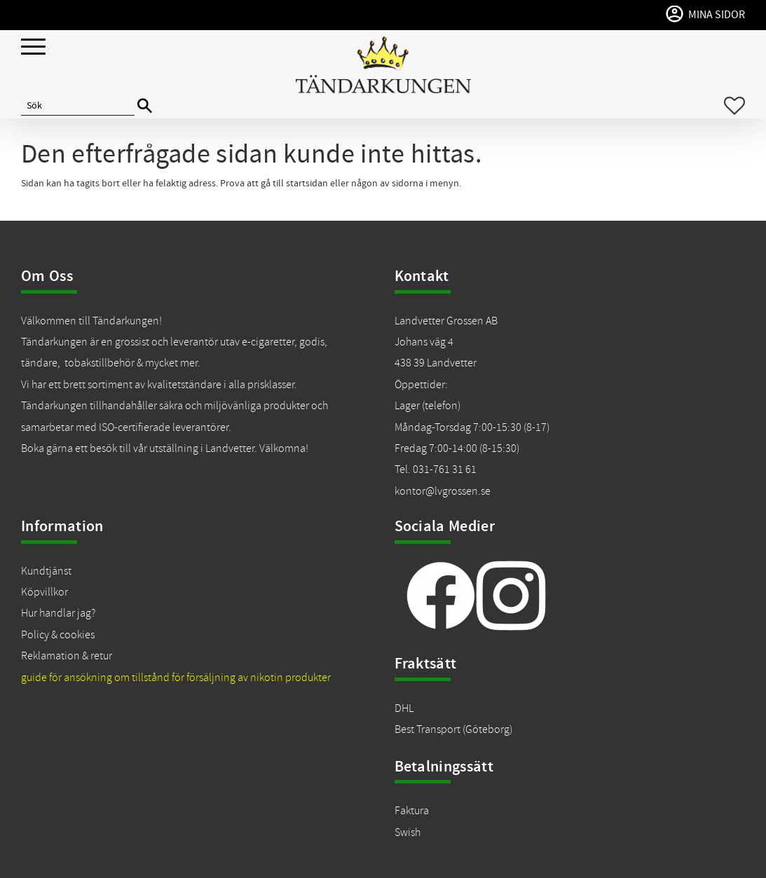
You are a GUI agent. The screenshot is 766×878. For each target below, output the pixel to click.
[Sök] (145, 106)
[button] (33, 47)
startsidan (307, 183)
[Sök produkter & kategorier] (78, 106)
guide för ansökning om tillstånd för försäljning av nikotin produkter (176, 678)
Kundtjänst (46, 571)
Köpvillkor (44, 592)
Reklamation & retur (66, 656)
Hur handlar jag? (58, 613)
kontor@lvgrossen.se (443, 491)
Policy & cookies (58, 635)
